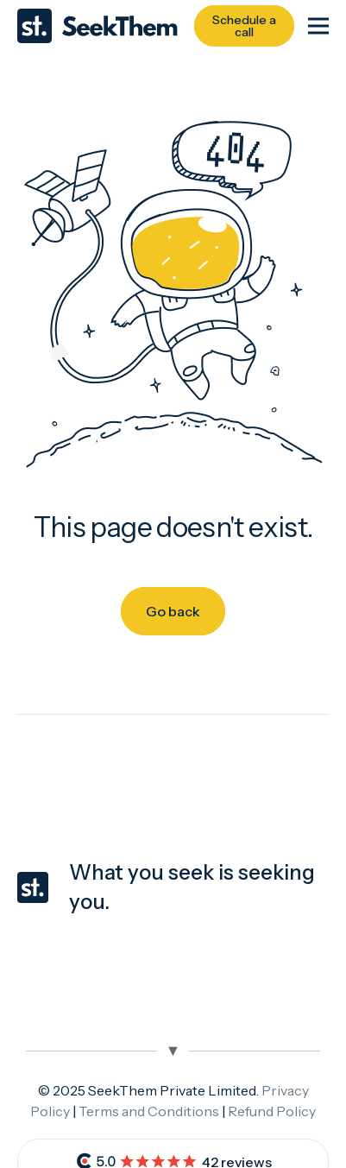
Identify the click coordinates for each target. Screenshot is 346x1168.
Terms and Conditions (149, 1111)
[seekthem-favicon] (32, 887)
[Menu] (318, 25)
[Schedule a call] (244, 26)
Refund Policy (272, 1111)
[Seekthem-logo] (97, 26)
